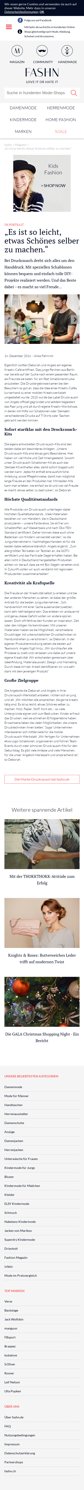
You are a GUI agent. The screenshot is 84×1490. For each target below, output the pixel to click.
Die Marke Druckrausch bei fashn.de (42, 779)
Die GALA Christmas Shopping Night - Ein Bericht (42, 1037)
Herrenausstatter (16, 1114)
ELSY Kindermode (16, 1203)
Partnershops (13, 1462)
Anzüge (9, 1132)
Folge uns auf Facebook (38, 20)
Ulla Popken (12, 1391)
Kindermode (23, 119)
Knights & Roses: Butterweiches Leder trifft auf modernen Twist (42, 958)
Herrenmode (61, 107)
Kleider (9, 1195)
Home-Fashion (61, 119)
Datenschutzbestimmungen (21, 12)
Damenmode (23, 107)
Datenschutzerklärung (19, 1453)
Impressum (12, 1444)
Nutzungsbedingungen (19, 1435)
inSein (8, 1266)
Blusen (9, 1177)
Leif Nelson (12, 1382)
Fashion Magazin (15, 1257)
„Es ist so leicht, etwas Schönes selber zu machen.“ (38, 148)
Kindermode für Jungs (19, 1168)
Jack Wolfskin (13, 1319)
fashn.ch (10, 1471)
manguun (10, 1328)
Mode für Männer (16, 1096)
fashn (8, 145)
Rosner (9, 1373)
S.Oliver (9, 1364)
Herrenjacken (13, 1150)
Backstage (11, 1310)
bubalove (10, 1355)
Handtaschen (13, 1105)
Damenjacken (13, 1141)
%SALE (61, 131)
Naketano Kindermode (20, 1221)
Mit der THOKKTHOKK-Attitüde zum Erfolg (42, 880)
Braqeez (9, 1346)
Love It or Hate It (42, 82)
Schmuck (10, 1212)
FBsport (9, 1337)
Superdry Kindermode (19, 1239)
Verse (8, 1301)
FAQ (7, 1426)
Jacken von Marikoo (18, 1230)
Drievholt (11, 1248)
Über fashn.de (13, 1417)
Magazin (17, 62)
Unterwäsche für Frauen (21, 1159)
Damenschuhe (14, 1123)
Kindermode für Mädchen (22, 1186)
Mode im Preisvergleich (20, 1275)
